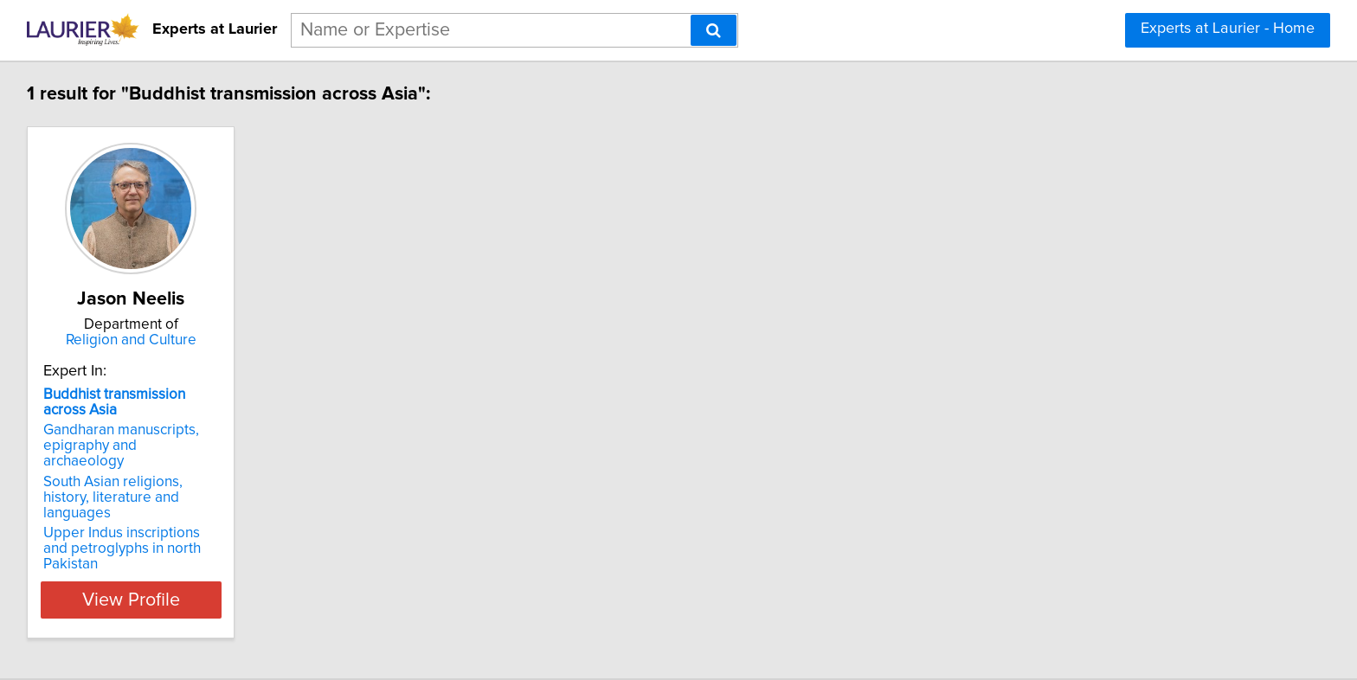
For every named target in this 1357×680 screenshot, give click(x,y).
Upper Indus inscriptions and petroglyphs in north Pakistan (140, 509)
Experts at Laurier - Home (1228, 28)
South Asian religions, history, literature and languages (140, 474)
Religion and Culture (155, 340)
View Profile (155, 552)
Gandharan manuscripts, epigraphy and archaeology (134, 437)
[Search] (713, 30)
